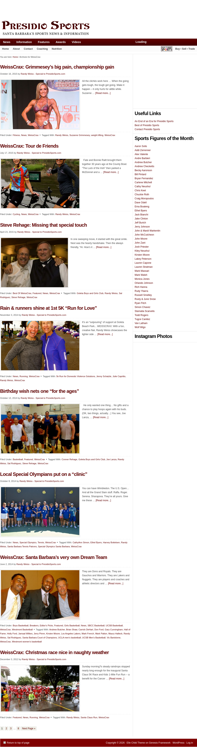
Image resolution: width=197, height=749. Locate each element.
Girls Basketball (72, 625)
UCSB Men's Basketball (93, 637)
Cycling (16, 214)
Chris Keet (140, 190)
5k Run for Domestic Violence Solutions (75, 376)
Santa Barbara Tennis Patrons (22, 546)
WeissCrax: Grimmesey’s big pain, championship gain (57, 67)
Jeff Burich (140, 222)
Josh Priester (142, 246)
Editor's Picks (46, 625)
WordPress (178, 742)
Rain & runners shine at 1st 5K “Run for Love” (48, 308)
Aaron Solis (141, 146)
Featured (37, 293)
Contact (28, 48)
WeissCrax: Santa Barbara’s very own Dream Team (53, 557)
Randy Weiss (61, 135)
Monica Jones (142, 279)
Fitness (16, 135)
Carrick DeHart (86, 629)
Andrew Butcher (57, 629)
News (5, 42)
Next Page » (28, 728)
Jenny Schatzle (103, 376)
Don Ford (99, 629)
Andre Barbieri (142, 158)
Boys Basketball (20, 625)
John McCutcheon (144, 234)
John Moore (141, 238)
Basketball (18, 459)
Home (5, 48)
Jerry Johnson (142, 226)
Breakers (34, 625)
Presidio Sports (98, 29)
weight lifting (97, 135)
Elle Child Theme (136, 742)
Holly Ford (12, 633)
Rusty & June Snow (145, 299)
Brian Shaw (71, 629)
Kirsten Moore (53, 633)
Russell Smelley (143, 295)
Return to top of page (18, 742)
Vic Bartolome (113, 637)
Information (22, 42)
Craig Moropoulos (144, 198)
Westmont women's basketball (27, 641)
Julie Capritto (118, 376)
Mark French (88, 633)
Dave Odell (141, 202)
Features (42, 42)
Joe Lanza (111, 459)
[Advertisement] (73, 9)
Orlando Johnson (144, 283)
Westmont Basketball (22, 629)
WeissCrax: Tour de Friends (29, 146)
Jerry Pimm (39, 633)
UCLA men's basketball (69, 637)
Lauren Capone (143, 262)
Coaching (42, 48)
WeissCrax (33, 135)
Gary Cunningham (114, 629)
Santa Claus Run (89, 717)
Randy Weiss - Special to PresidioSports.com (43, 74)
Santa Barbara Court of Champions (39, 637)
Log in (189, 742)
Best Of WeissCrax (22, 293)
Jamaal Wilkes (25, 633)
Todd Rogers (141, 315)
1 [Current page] (2, 728)
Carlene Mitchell (143, 182)
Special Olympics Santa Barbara (54, 546)
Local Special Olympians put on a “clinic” (43, 474)
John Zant (140, 242)
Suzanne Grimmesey (79, 135)
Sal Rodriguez (14, 463)
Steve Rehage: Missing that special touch (43, 225)
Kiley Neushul (142, 250)
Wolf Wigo (140, 327)
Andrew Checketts (144, 166)
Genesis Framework (159, 742)
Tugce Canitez (142, 319)
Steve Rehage (18, 297)
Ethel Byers (96, 542)
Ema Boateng (142, 206)
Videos (76, 42)
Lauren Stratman (144, 266)
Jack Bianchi (141, 214)
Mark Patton (101, 633)
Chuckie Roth (142, 194)
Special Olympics (27, 542)
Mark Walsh (141, 275)
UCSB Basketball (114, 625)
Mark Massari (142, 271)
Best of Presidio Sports (147, 125)
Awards (59, 42)
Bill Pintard (140, 174)
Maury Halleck (115, 633)
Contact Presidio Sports (147, 129)
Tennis (41, 542)
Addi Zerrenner (143, 150)
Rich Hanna (141, 287)
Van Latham (141, 323)
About (15, 49)
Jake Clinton (141, 218)
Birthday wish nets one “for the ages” (39, 391)
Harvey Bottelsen (111, 542)
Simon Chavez (142, 307)
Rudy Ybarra (141, 291)
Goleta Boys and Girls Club (90, 293)
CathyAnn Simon (81, 542)
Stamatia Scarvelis (145, 311)
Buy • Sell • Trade (185, 48)
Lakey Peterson (143, 258)
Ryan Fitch (140, 303)
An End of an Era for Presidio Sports (154, 121)
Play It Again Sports (166, 49)
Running (23, 376)
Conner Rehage (69, 459)
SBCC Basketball (96, 625)
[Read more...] (103, 93)
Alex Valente (141, 154)
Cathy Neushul (143, 186)
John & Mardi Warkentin (147, 230)
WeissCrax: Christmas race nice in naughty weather (54, 652)
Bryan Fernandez (144, 178)
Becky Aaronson (143, 170)
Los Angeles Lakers (70, 633)
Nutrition (57, 48)
